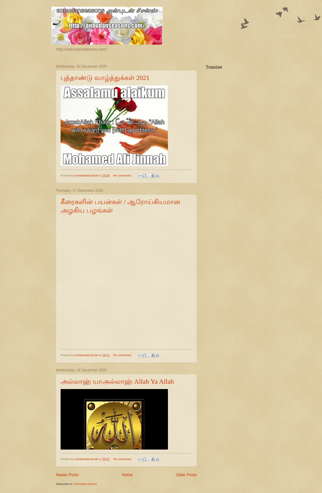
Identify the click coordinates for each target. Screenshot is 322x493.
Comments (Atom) (85, 484)
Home (127, 475)
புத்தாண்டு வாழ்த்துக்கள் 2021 (105, 77)
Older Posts (186, 475)
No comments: (123, 175)
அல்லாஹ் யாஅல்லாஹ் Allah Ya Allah (117, 381)
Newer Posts (67, 475)
